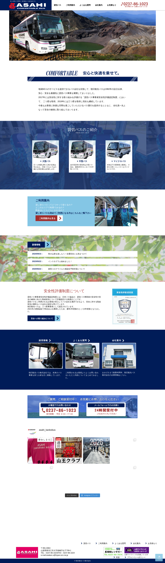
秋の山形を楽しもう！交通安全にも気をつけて (59, 254)
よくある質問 (85, 5)
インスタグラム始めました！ (52, 261)
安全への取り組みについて (45, 318)
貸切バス (57, 5)
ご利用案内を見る (51, 218)
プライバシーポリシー (136, 557)
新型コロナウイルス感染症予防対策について (58, 269)
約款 (118, 557)
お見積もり (111, 5)
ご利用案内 (70, 5)
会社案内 (98, 5)
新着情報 (41, 245)
